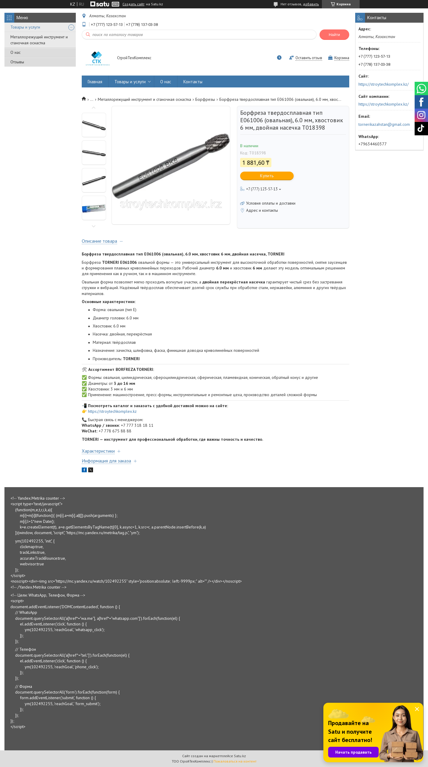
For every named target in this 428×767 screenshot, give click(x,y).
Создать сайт (133, 4)
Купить (267, 175)
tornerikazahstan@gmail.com (384, 124)
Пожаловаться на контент (235, 761)
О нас (15, 52)
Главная (95, 81)
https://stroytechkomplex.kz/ (383, 84)
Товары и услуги (25, 27)
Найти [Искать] (334, 34)
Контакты (192, 81)
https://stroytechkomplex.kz (112, 411)
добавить (311, 4)
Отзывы (17, 62)
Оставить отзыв (308, 57)
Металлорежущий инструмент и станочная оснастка (39, 40)
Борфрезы (205, 99)
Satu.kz (240, 756)
